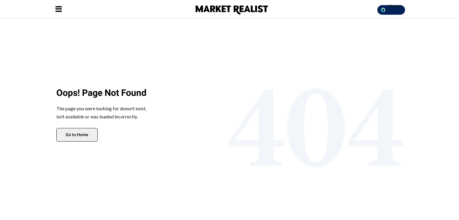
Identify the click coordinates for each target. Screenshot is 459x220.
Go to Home (77, 134)
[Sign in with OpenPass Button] (391, 10)
